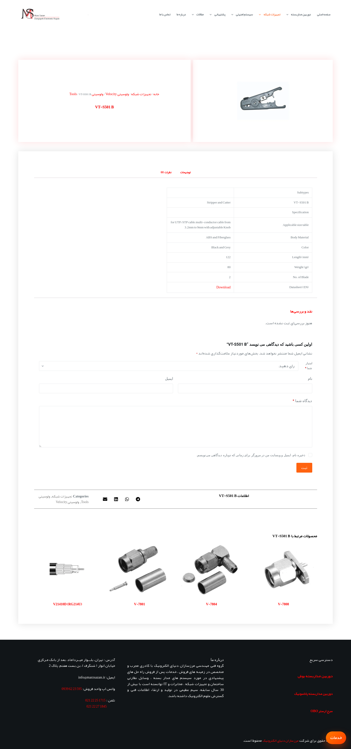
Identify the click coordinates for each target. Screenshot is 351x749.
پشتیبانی (216, 14)
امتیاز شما (308, 366)
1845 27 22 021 (97, 706)
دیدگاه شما (302, 401)
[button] (138, 499)
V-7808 (283, 604)
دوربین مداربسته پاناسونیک (313, 693)
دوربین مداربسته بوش (315, 676)
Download (223, 287)
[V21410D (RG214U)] (67, 569)
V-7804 (211, 604)
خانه (156, 94)
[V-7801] (139, 569)
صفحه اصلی (323, 14)
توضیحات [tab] (185, 172)
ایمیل (169, 378)
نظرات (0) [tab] (166, 172)
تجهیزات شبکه (268, 14)
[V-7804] (211, 569)
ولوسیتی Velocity (117, 94)
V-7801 (139, 604)
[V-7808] (283, 569)
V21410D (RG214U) (67, 604)
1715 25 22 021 (95, 700)
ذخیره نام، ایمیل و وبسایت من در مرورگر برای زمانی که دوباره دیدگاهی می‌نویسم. (250, 455)
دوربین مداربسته (297, 14)
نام (310, 378)
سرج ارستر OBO (322, 711)
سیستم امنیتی (241, 14)
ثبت (304, 467)
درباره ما (181, 14)
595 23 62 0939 (72, 688)
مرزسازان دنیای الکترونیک (281, 740)
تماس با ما (164, 14)
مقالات (197, 14)
